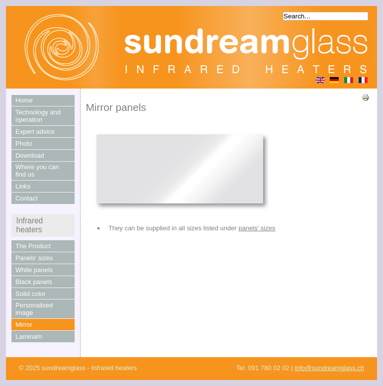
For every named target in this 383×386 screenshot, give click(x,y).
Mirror (23, 324)
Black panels (33, 282)
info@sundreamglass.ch (329, 368)
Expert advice (35, 131)
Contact (26, 198)
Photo (23, 143)
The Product (33, 246)
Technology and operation (38, 115)
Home (24, 100)
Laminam (28, 336)
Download (29, 155)
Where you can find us (37, 170)
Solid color (30, 293)
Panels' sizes (34, 258)
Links (22, 186)
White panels (34, 270)
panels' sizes (256, 228)
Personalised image (34, 308)
